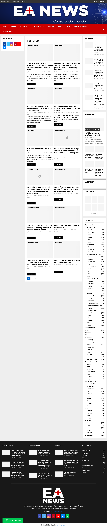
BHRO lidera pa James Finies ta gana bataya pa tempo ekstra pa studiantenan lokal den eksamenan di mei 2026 (99, 100)
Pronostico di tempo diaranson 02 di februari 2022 (99, 156)
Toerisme (89, 293)
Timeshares (90, 369)
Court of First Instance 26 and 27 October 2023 (66, 226)
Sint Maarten (62, 169)
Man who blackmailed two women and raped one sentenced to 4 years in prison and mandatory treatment (67, 66)
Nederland (91, 320)
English (35, 45)
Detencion (89, 413)
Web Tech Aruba (61, 525)
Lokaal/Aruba (90, 278)
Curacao (90, 256)
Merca (88, 401)
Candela (89, 418)
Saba (89, 264)
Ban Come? (88, 430)
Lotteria (89, 357)
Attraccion (89, 376)
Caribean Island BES (92, 254)
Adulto (88, 425)
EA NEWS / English (80, 27)
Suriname (89, 403)
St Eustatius (88, 335)
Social (37, 207)
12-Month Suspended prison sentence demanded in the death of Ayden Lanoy (39, 108)
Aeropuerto (90, 379)
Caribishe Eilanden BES (93, 305)
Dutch (86, 276)
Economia (89, 354)
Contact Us (24, 1)
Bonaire (90, 259)
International (90, 244)
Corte (88, 352)
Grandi (89, 423)
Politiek (89, 325)
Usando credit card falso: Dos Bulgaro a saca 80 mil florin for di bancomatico (71, 452)
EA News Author (32, 72)
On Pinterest (89, 192)
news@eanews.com (57, 511)
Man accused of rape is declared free (39, 149)
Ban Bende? (88, 432)
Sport (88, 291)
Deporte (14, 27)
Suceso (51, 27)
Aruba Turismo (24, 27)
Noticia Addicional (92, 359)
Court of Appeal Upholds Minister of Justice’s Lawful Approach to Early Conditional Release (66, 189)
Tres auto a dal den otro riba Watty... (89, 170)
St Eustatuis (88, 332)
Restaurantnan (91, 371)
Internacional (39, 27)
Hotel (88, 366)
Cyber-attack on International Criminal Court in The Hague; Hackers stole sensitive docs (38, 262)
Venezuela (91, 247)
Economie (91, 283)
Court (57, 45)
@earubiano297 (94, 213)
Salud (88, 342)
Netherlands (35, 242)
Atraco (88, 415)
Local (5, 27)
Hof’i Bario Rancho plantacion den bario (93, 134)
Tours (88, 374)
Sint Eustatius (92, 266)
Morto (60, 27)
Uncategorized (89, 435)
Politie (88, 322)
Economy (91, 232)
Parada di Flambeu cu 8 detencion (70, 473)
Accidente (89, 410)
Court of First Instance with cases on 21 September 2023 (67, 261)
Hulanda (89, 398)
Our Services (15, 1)
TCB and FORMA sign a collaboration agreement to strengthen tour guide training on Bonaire (98, 47)
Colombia (91, 249)
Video (68, 27)
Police (88, 271)
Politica (89, 347)
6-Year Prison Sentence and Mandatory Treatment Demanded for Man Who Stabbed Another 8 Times (40, 66)
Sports (88, 239)
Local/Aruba (30, 45)
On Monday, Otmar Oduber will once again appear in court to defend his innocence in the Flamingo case (38, 190)
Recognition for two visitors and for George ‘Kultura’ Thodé (98, 86)
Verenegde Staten (93, 303)
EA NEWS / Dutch (8, 32)
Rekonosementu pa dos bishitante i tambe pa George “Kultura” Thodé (99, 61)
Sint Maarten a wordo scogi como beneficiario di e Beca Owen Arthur (44, 475)
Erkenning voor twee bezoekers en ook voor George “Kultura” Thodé (98, 74)
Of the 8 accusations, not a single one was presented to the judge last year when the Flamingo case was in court (66, 151)
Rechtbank (91, 288)
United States (92, 252)
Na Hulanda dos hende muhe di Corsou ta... (89, 155)
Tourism (89, 242)
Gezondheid (91, 281)
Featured (87, 327)
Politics (89, 274)
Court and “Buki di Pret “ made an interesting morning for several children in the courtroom (39, 227)
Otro (88, 406)
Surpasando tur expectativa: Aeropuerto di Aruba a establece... (99, 172)
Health (90, 230)
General (89, 364)
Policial (89, 344)
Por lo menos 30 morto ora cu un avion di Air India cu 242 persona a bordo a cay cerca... (71, 463)
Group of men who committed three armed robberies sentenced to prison (67, 108)
